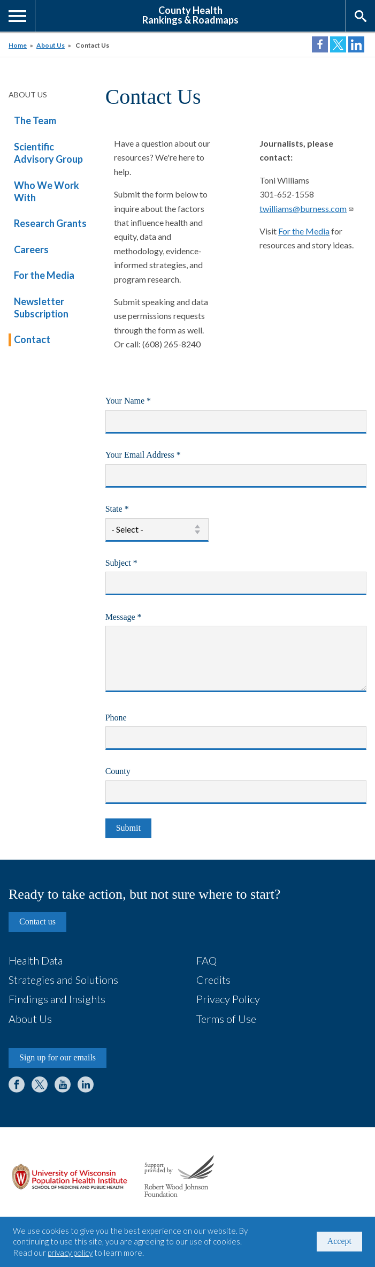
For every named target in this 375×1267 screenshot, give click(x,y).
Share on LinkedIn (356, 44)
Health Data (36, 960)
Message (138, 618)
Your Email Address (158, 456)
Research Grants (50, 223)
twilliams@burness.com (306, 208)
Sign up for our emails (57, 1057)
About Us (50, 45)
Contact (32, 339)
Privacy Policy (228, 998)
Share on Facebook (320, 44)
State (132, 510)
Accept (339, 1241)
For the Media (44, 275)
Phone (116, 717)
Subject (136, 564)
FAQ (206, 960)
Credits (213, 979)
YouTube (63, 1084)
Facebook (17, 1084)
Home (18, 45)
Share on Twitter (338, 44)
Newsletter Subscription (41, 307)
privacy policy (70, 1252)
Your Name (143, 402)
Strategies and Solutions (63, 979)
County (118, 771)
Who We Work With (46, 191)
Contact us (37, 921)
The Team (35, 120)
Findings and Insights (57, 998)
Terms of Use (226, 1018)
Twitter (40, 1084)
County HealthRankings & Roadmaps (190, 14)
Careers (31, 249)
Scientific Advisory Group (48, 153)
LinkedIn (86, 1084)
